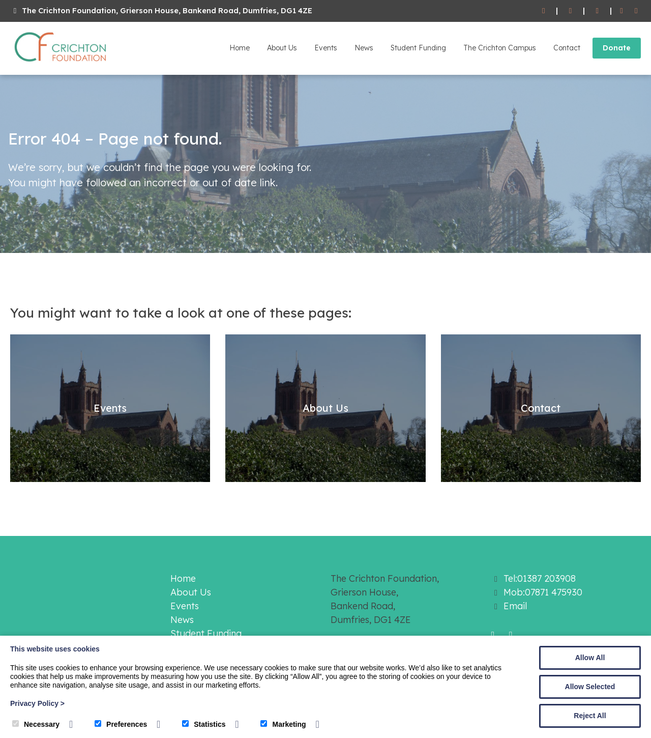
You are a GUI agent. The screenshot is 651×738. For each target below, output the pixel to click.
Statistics (203, 724)
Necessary (36, 724)
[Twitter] (636, 11)
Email (515, 606)
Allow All (590, 658)
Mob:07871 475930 (543, 592)
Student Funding (418, 47)
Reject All (590, 716)
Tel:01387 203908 (540, 578)
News (363, 47)
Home (239, 47)
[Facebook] (622, 11)
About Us (282, 47)
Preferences (121, 724)
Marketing (283, 724)
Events (325, 47)
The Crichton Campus (499, 47)
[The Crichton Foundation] (61, 64)
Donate (617, 47)
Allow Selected (590, 687)
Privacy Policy (37, 703)
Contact (566, 47)
